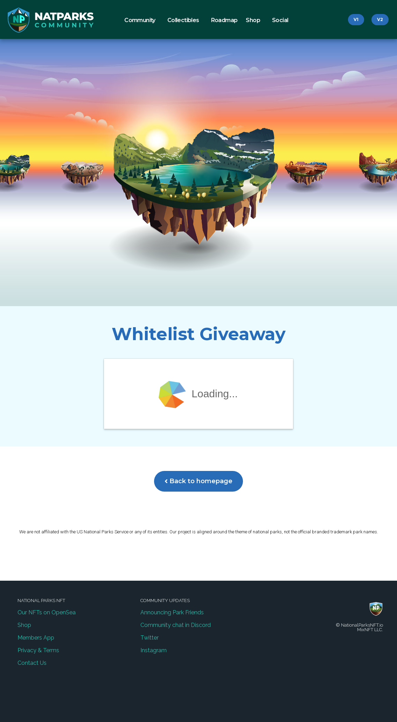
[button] (356, 19)
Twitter (149, 637)
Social (282, 20)
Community (141, 20)
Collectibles (185, 20)
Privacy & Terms (38, 650)
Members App (36, 637)
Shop (255, 20)
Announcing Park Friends (172, 612)
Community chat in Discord (175, 625)
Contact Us (32, 663)
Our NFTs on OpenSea (47, 612)
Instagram (153, 650)
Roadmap (224, 20)
